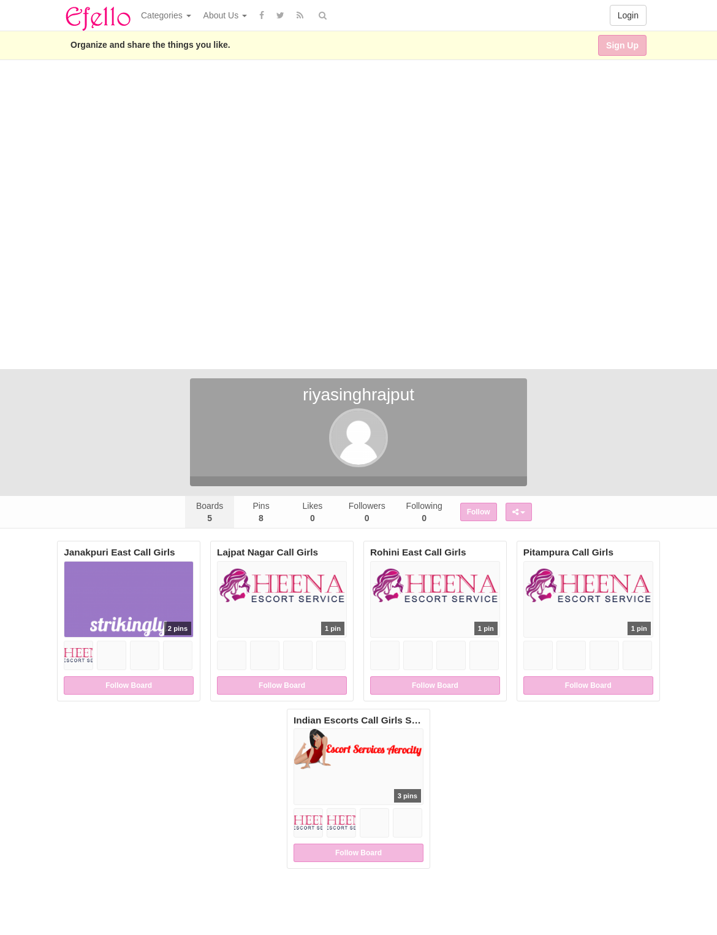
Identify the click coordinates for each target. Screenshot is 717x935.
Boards (209, 512)
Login (628, 15)
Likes (313, 512)
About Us (225, 15)
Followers (367, 512)
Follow (478, 512)
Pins (260, 512)
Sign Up (622, 45)
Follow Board (128, 685)
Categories (166, 15)
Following (424, 512)
